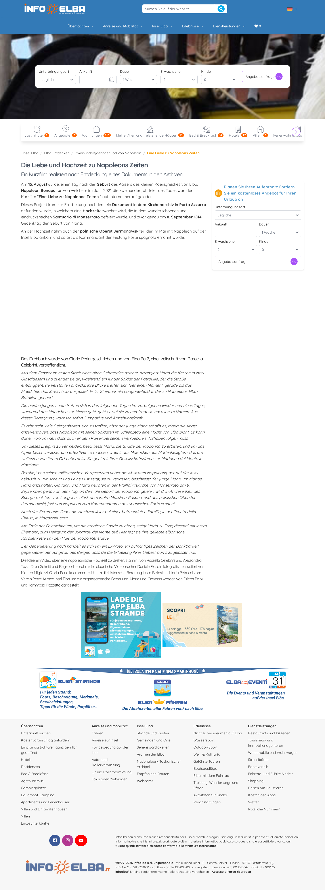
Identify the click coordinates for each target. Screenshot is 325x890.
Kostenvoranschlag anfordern (45, 740)
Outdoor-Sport (205, 747)
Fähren (97, 733)
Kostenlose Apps (262, 795)
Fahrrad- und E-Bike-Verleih (270, 774)
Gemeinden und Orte (153, 740)
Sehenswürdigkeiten (153, 747)
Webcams (145, 781)
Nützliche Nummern (264, 809)
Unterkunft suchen (36, 733)
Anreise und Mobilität (123, 26)
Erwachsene (170, 71)
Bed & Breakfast (34, 774)
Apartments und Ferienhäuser (45, 802)
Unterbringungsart (54, 71)
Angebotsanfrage (264, 76)
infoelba (121, 872)
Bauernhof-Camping (37, 795)
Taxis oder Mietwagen (109, 779)
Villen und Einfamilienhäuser (44, 809)
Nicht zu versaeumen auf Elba (217, 733)
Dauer (125, 71)
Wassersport (203, 740)
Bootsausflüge (205, 768)
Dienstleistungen (229, 26)
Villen (25, 816)
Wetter (253, 802)
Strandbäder (258, 759)
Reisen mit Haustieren (265, 788)
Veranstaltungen (207, 802)
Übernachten (81, 26)
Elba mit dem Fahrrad (211, 775)
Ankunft (85, 71)
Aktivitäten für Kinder (210, 795)
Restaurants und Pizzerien (269, 733)
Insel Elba (162, 26)
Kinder (206, 71)
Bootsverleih (258, 766)
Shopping (256, 781)
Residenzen (30, 766)
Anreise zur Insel (105, 740)
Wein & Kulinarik (206, 754)
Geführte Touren (206, 761)
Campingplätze (33, 788)
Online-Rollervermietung (112, 772)
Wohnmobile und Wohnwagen (272, 752)
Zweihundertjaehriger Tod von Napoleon (108, 153)
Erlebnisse (193, 26)
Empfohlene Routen (153, 774)
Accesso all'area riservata (231, 872)
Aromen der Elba (150, 754)
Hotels (26, 759)
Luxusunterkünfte (35, 823)
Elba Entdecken (56, 153)
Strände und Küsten (153, 733)
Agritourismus (32, 781)
